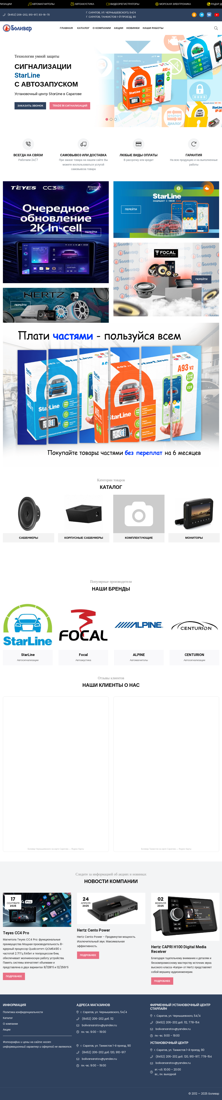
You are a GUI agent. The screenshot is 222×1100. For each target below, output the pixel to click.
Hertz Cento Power (94, 930)
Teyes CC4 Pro (16, 933)
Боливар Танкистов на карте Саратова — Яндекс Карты (166, 849)
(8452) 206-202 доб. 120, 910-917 (104, 1052)
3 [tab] (115, 119)
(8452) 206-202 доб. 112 (97, 1019)
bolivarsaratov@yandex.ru (99, 1025)
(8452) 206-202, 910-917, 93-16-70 (29, 14)
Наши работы (153, 28)
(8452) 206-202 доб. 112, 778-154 (178, 1023)
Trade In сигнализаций (71, 106)
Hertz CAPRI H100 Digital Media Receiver (179, 949)
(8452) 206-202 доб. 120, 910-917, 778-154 (184, 1056)
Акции (118, 28)
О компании (102, 28)
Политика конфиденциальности (23, 1012)
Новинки (133, 28)
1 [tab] (106, 119)
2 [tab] (111, 119)
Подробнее (14, 976)
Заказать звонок (31, 106)
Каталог (83, 28)
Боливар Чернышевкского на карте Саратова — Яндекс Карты (56, 849)
